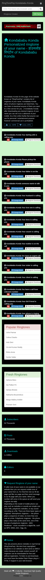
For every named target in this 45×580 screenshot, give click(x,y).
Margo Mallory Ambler (14, 400)
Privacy (16, 576)
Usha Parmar (11, 332)
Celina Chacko (11, 337)
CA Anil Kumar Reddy (14, 347)
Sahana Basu (11, 380)
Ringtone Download (33, 140)
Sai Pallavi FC (11, 385)
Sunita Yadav (11, 357)
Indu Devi (9, 342)
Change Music (17, 140)
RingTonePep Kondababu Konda (17, 3)
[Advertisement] (22, 77)
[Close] (20, 9)
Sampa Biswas (11, 390)
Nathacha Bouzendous (14, 395)
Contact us (27, 576)
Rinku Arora (10, 352)
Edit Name (38, 14)
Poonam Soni (11, 405)
